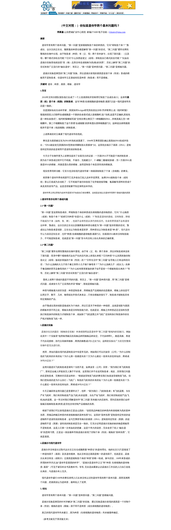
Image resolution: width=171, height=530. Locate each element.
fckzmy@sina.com (117, 32)
